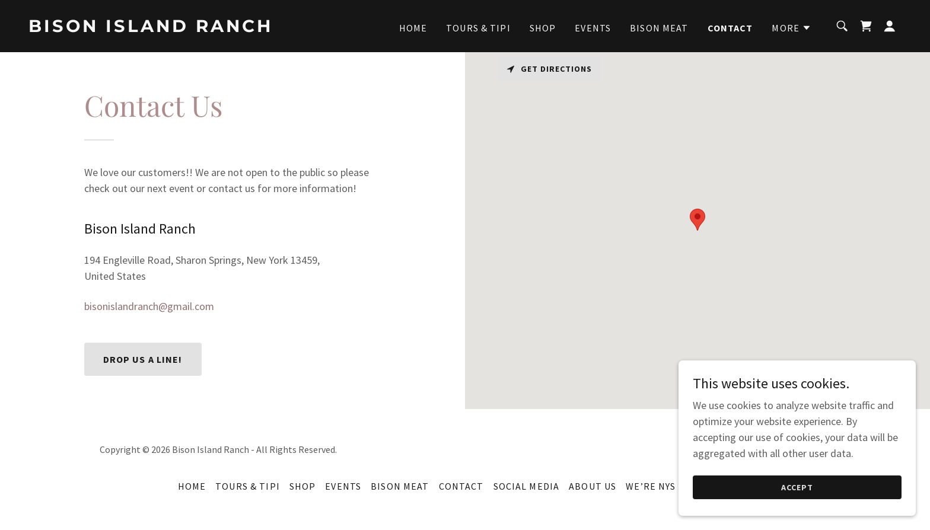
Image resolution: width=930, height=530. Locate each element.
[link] (150, 28)
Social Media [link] (526, 486)
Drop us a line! (143, 359)
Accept (797, 487)
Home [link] (413, 28)
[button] (791, 28)
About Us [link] (592, 486)
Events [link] (593, 28)
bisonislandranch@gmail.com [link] (149, 306)
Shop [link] (543, 28)
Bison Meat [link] (659, 28)
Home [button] (192, 486)
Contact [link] (730, 28)
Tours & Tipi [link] (478, 28)
